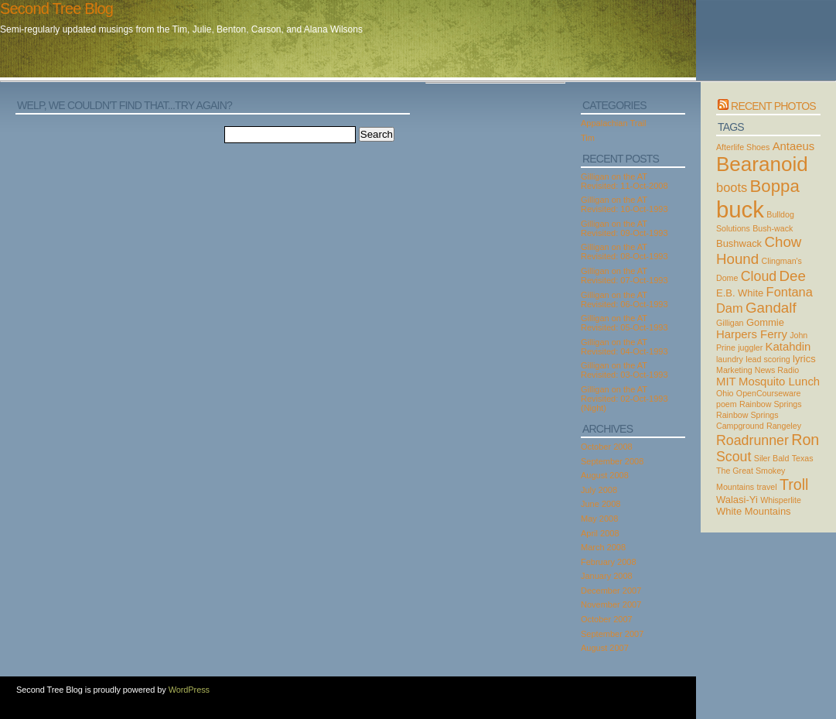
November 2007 (611, 604)
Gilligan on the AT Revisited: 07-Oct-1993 (624, 275)
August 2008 (605, 475)
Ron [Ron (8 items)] (805, 439)
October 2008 (607, 446)
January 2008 (607, 575)
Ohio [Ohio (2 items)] (725, 393)
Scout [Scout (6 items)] (733, 456)
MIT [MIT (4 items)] (726, 381)
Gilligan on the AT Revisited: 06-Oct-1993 (624, 299)
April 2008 (600, 533)
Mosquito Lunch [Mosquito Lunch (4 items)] (779, 381)
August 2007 (605, 647)
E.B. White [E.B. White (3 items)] (739, 293)
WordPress (189, 689)
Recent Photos (773, 106)
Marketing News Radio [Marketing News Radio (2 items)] (757, 370)
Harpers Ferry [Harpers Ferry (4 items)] (751, 334)
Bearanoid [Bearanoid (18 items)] (762, 164)
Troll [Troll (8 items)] (794, 484)
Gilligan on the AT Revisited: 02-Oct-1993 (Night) (624, 399)
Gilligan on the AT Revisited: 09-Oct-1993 (624, 228)
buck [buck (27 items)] (740, 209)
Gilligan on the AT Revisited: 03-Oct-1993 (624, 370)
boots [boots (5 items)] (731, 187)
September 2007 (612, 634)
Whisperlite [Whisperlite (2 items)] (780, 500)
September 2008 (612, 461)
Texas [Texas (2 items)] (803, 458)
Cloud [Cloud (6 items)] (758, 276)
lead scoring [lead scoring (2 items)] (768, 359)
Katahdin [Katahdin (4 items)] (788, 347)
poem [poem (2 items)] (726, 404)
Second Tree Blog (56, 8)
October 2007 (607, 619)
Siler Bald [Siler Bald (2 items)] (772, 458)
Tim (588, 137)
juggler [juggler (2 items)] (750, 347)
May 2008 (599, 518)
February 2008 (608, 562)
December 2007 (611, 590)
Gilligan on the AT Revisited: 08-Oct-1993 (624, 251)
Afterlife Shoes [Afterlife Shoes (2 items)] (742, 147)
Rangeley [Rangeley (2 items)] (783, 425)
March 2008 (603, 547)
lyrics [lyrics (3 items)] (804, 359)
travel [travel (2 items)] (767, 486)
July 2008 (599, 490)
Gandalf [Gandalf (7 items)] (771, 308)
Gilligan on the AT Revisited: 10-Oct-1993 (624, 204)
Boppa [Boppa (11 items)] (775, 186)
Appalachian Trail (613, 123)
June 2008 (600, 503)
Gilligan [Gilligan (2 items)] (730, 322)
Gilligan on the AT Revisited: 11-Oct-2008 (624, 181)
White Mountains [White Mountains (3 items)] (753, 511)
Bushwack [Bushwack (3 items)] (739, 243)
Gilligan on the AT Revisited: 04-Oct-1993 (624, 346)
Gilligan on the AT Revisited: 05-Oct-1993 (624, 322)
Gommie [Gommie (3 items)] (765, 322)
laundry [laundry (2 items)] (729, 359)
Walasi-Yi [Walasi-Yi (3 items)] (737, 499)
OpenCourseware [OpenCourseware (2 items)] (768, 393)
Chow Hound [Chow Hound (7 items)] (758, 250)
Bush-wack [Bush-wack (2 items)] (772, 228)
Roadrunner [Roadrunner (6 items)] (752, 440)
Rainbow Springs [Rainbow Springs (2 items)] (770, 404)
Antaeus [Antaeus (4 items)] (794, 146)
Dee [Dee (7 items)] (793, 276)
